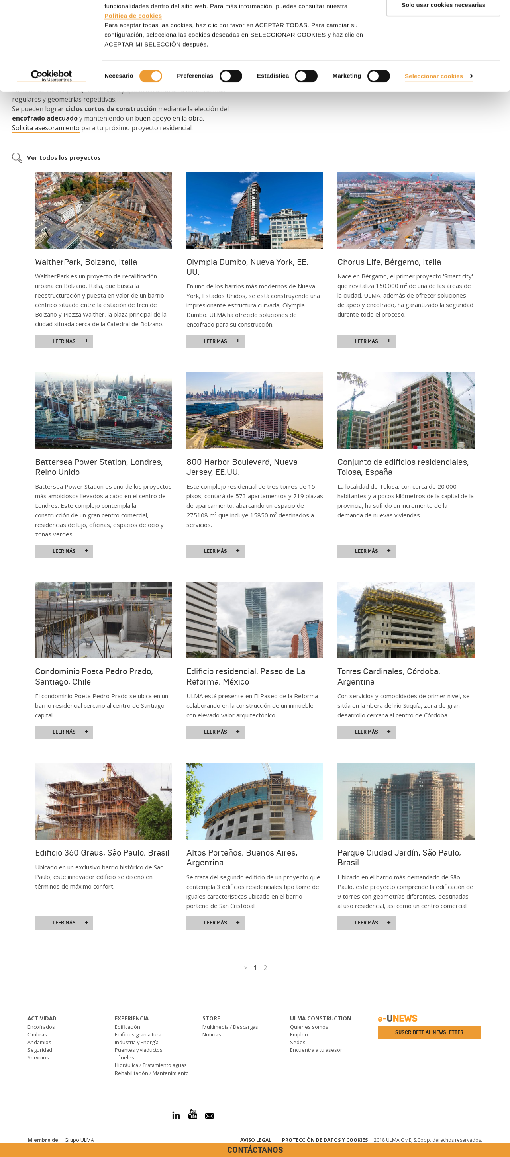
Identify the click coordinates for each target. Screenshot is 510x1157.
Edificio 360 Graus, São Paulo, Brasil (102, 853)
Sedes (298, 1042)
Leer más (70, 341)
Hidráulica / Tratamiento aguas (151, 1065)
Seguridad (39, 1049)
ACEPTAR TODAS (443, 21)
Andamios (39, 1042)
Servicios (38, 1057)
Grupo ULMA (79, 1140)
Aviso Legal (255, 1140)
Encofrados (41, 1026)
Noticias (211, 1034)
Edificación (127, 1026)
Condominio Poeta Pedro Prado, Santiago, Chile (94, 676)
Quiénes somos (309, 1026)
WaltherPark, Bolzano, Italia (86, 262)
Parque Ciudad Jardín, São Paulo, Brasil (399, 858)
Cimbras (37, 1034)
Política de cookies (133, 57)
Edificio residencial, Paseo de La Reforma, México (245, 676)
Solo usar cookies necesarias (443, 47)
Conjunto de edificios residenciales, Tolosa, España (403, 467)
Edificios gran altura (138, 1034)
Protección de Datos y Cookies (325, 1140)
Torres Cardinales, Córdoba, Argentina (388, 676)
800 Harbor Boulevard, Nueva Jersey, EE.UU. (242, 467)
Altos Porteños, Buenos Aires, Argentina (242, 858)
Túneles (124, 1057)
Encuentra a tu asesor (316, 1049)
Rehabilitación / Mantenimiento (152, 1073)
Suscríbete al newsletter (429, 1032)
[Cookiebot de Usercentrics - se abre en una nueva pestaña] (51, 119)
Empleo (299, 1034)
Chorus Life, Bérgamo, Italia (389, 262)
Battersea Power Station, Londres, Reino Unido (99, 467)
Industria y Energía (137, 1042)
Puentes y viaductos (139, 1049)
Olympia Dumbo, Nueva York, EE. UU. (247, 267)
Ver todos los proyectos (64, 157)
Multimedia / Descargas (230, 1026)
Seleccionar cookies (434, 118)
